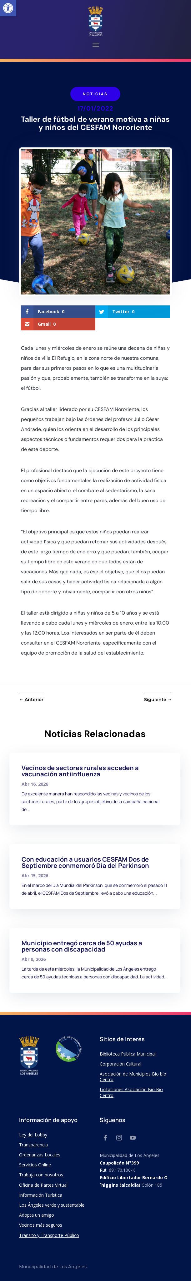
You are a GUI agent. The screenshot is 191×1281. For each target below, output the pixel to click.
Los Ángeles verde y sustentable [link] (51, 1205)
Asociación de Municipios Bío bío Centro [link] (133, 1076)
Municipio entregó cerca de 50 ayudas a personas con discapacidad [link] (82, 946)
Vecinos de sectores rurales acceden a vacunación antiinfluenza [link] (80, 771)
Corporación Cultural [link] (120, 1064)
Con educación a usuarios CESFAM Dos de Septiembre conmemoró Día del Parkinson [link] (85, 862)
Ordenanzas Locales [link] (39, 1155)
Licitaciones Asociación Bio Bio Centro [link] (131, 1092)
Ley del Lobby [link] (33, 1135)
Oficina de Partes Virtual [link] (43, 1185)
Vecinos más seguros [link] (40, 1225)
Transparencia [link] (33, 1145)
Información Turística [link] (40, 1195)
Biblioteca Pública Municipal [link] (128, 1054)
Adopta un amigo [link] (36, 1215)
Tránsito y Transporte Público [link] (49, 1235)
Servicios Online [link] (35, 1165)
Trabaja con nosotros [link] (41, 1175)
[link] (8, 8)
